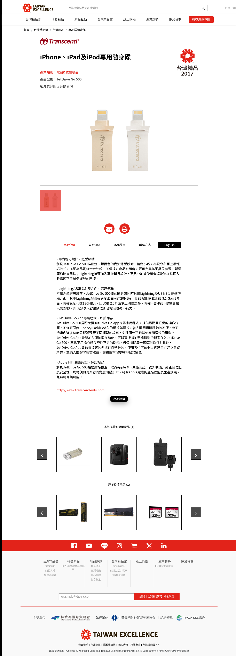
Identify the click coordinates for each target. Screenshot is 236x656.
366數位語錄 (119, 575)
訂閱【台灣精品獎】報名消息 (157, 596)
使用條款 (96, 644)
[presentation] (42, 454)
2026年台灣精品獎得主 (73, 567)
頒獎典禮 (50, 570)
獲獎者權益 (50, 575)
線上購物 (129, 19)
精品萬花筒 (118, 566)
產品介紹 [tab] (69, 245)
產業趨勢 (152, 19)
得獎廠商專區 (201, 19)
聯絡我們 (123, 644)
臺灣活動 (96, 570)
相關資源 (135, 644)
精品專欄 (96, 575)
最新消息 (96, 566)
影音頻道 (96, 579)
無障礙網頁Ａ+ (151, 644)
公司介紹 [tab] (94, 245)
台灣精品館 (105, 19)
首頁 (27, 30)
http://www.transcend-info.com (80, 389)
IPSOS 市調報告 (164, 566)
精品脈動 (80, 19)
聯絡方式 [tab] (145, 245)
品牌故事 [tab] (119, 245)
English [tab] (169, 245)
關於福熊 (175, 19)
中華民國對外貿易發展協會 (133, 618)
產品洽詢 (119, 399)
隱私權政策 (109, 644)
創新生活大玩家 (118, 570)
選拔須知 (50, 566)
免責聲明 (83, 644)
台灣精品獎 (33, 19)
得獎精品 (58, 19)
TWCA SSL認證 (190, 618)
